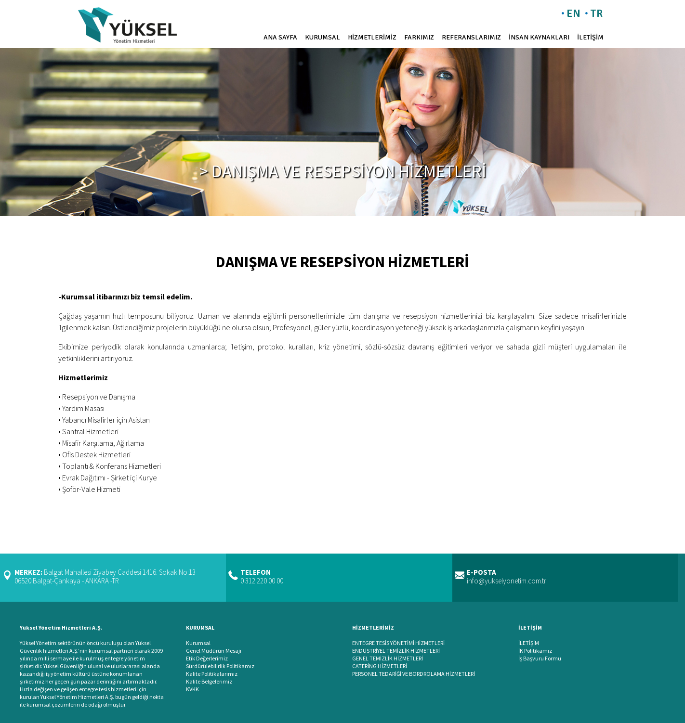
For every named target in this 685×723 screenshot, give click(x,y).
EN (573, 13)
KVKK (192, 689)
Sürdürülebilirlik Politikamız (220, 666)
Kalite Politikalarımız (211, 673)
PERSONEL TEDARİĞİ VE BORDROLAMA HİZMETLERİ (413, 673)
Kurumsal (198, 642)
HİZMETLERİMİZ (372, 37)
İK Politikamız (535, 650)
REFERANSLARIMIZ (471, 37)
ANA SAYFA (280, 37)
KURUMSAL (322, 37)
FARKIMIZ (419, 37)
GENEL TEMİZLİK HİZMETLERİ (387, 658)
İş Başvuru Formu (539, 658)
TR (596, 13)
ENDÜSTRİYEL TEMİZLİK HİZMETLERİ (396, 650)
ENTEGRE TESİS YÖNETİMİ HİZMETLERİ (398, 642)
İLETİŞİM (590, 37)
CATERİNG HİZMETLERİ (379, 666)
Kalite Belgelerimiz (209, 681)
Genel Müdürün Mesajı (213, 650)
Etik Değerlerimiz (207, 658)
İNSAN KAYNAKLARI (539, 37)
